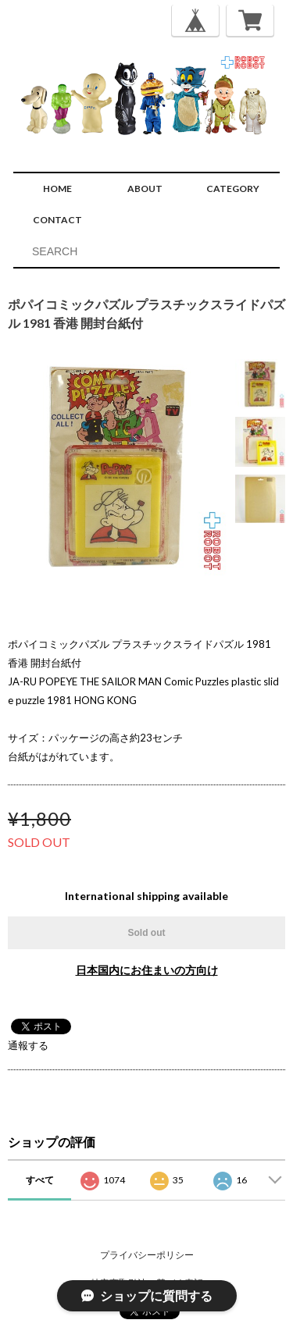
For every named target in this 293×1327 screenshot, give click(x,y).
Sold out (147, 932)
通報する (28, 1045)
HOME (57, 188)
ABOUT (145, 188)
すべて (40, 1180)
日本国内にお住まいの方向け (147, 970)
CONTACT (57, 220)
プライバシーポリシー (147, 1255)
